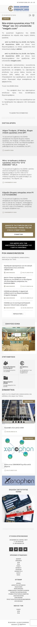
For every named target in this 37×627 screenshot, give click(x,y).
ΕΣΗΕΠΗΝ (18, 569)
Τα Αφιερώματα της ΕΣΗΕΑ (10, 384)
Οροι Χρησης (18, 601)
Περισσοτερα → (18, 314)
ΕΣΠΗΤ (18, 573)
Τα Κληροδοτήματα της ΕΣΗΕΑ (10, 369)
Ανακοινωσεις (10, 272)
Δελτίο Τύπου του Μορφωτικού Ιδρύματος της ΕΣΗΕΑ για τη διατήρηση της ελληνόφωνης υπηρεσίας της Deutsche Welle (18, 280)
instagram (21, 549)
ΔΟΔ (18, 562)
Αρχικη (18, 583)
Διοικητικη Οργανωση (18, 585)
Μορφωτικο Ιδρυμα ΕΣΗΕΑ (18, 592)
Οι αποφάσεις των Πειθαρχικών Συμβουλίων (27, 370)
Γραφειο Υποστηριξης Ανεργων (18, 594)
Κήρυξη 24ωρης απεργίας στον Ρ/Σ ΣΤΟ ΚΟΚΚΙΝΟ (18, 193)
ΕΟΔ (18, 564)
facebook (11, 549)
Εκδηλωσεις (18, 587)
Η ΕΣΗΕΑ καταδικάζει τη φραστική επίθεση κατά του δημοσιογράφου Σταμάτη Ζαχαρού (16, 293)
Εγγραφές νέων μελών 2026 (14, 428)
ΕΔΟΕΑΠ (18, 559)
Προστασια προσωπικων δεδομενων (18, 599)
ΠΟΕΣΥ (18, 566)
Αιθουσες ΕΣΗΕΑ (12, 324)
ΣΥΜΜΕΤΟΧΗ (18, 234)
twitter (16, 549)
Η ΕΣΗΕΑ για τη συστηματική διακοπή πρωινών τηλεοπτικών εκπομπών (17, 304)
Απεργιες (6, 18)
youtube (25, 549)
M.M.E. (18, 575)
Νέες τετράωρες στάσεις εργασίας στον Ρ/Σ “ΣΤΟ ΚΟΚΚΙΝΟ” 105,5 (14, 162)
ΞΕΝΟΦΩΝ (18, 560)
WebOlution (21, 625)
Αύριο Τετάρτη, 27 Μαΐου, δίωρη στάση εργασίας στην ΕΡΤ (17, 131)
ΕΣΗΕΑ (18, 8)
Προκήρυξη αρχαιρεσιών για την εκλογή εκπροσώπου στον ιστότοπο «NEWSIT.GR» (18, 267)
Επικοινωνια (18, 597)
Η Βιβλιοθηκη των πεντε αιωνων (18, 590)
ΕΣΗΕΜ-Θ (18, 568)
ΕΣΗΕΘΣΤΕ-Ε (18, 571)
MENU (3, 2)
